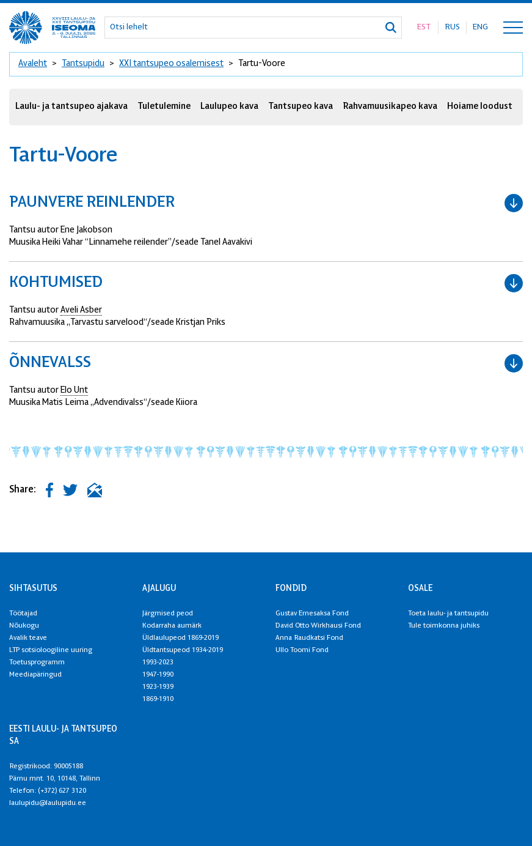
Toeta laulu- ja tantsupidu (448, 613)
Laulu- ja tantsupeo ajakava (71, 106)
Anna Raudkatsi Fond (309, 638)
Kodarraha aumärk (172, 625)
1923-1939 (157, 687)
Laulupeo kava (229, 106)
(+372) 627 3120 (62, 791)
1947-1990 (157, 674)
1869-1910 (157, 699)
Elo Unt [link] (74, 390)
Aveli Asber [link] (81, 310)
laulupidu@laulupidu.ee (47, 803)
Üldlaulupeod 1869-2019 (180, 638)
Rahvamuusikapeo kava (390, 106)
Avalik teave (28, 638)
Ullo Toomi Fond (302, 650)
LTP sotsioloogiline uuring (50, 650)
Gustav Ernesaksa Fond (312, 613)
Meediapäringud (35, 674)
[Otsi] (391, 28)
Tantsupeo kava (300, 106)
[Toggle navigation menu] (513, 27)
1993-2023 (157, 662)
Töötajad (23, 613)
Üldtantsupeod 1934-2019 (182, 650)
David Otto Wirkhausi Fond (318, 625)
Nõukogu (24, 625)
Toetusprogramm (37, 662)
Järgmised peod (167, 613)
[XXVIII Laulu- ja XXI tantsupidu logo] (52, 27)
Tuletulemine (164, 106)
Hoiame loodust (479, 106)
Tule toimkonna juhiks (443, 625)
